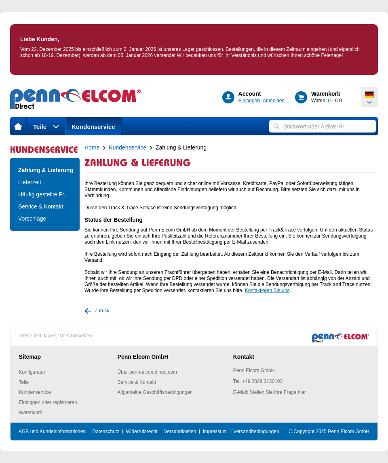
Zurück (102, 311)
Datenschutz (105, 431)
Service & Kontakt (40, 206)
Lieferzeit (29, 182)
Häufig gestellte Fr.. (42, 194)
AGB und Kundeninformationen (52, 431)
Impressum (215, 431)
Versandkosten (76, 336)
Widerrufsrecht (142, 431)
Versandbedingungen (256, 431)
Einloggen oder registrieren (48, 402)
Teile (46, 126)
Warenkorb (30, 412)
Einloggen (249, 100)
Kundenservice (93, 126)
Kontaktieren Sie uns (267, 290)
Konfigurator (32, 372)
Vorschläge (32, 218)
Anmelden (274, 100)
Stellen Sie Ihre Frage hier (277, 392)
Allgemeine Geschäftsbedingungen (155, 392)
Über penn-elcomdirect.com (147, 372)
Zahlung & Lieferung (45, 170)
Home (91, 147)
